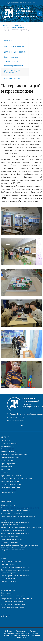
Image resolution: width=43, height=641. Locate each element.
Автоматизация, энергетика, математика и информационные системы (15, 524)
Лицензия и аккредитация (10, 481)
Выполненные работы (9, 573)
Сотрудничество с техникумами (12, 601)
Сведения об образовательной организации (21, 3)
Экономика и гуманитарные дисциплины (15, 533)
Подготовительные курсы (14, 27)
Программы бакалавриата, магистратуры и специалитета (20, 508)
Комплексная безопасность (10, 487)
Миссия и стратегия (8, 449)
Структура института (8, 460)
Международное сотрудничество (12, 607)
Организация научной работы (11, 562)
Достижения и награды (9, 452)
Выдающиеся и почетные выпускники (14, 455)
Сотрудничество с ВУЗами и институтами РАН (16, 599)
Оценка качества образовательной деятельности (18, 516)
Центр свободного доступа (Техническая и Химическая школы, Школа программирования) (20, 546)
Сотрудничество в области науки (12, 596)
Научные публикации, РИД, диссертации (15, 576)
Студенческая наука (8, 578)
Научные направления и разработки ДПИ (15, 567)
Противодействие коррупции (11, 484)
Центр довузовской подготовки (11, 539)
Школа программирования (14, 66)
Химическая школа (11, 57)
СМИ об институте (7, 593)
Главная (5, 25)
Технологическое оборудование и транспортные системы (21, 527)
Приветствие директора (9, 443)
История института (7, 446)
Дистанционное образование (11, 513)
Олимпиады (8, 40)
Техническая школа (11, 61)
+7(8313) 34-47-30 (17, 417)
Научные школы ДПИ (8, 581)
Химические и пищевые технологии (13, 530)
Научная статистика (8, 564)
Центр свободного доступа (15, 52)
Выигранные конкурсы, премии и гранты (15, 570)
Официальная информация (10, 457)
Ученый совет (5, 469)
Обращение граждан (8, 493)
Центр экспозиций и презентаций (12, 72)
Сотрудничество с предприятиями (13, 604)
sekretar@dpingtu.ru (17, 420)
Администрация (6, 467)
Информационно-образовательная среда (15, 511)
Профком (4, 472)
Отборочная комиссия (13, 79)
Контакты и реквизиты (8, 490)
